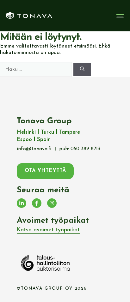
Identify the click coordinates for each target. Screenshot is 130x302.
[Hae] (82, 69)
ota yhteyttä (45, 170)
